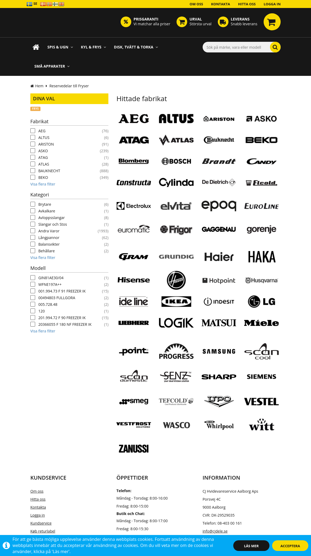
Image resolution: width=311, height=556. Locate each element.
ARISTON (46, 144)
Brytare (44, 204)
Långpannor (48, 237)
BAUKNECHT (49, 170)
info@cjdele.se (215, 531)
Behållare (46, 250)
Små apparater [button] (51, 66)
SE (31, 4)
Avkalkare (46, 210)
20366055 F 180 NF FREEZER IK (65, 324)
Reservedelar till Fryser (69, 85)
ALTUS (44, 137)
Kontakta (220, 4)
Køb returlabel (42, 531)
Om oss (196, 4)
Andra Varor (48, 230)
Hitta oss (247, 4)
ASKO (43, 150)
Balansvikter (49, 244)
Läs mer (251, 545)
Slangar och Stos (52, 224)
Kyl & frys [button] (93, 47)
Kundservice (41, 523)
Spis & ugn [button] (60, 47)
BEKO (43, 177)
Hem (36, 85)
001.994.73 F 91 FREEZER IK (62, 291)
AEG (42, 130)
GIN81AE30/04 (50, 277)
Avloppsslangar (51, 217)
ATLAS (43, 164)
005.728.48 (47, 304)
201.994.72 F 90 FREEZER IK (62, 317)
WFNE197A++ (50, 284)
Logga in (272, 4)
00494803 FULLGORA (56, 297)
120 (41, 311)
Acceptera (290, 545)
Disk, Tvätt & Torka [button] (136, 47)
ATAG (43, 157)
